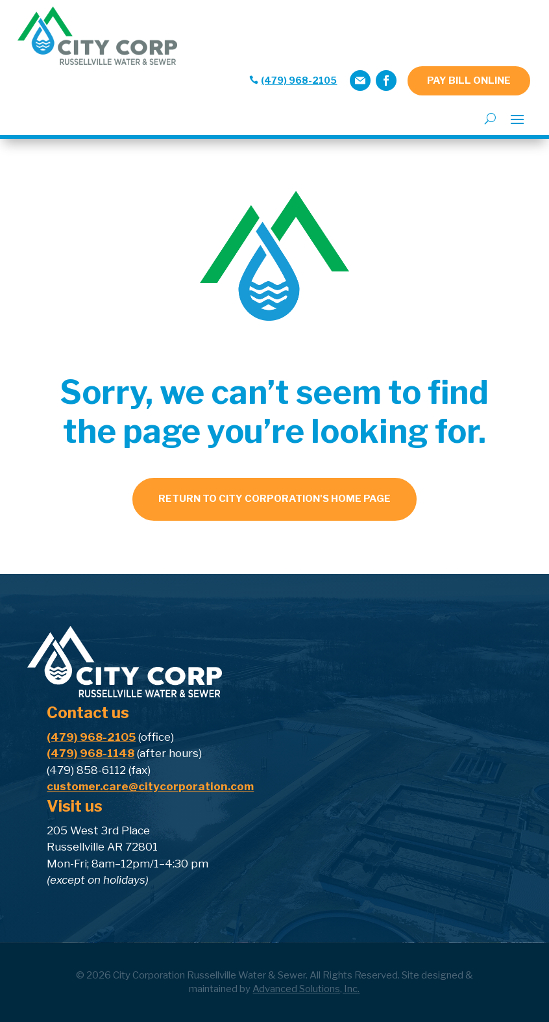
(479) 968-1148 (90, 753)
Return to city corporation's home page (274, 499)
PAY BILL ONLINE (469, 80)
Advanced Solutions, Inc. (306, 989)
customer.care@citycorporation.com (150, 786)
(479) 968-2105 (299, 80)
